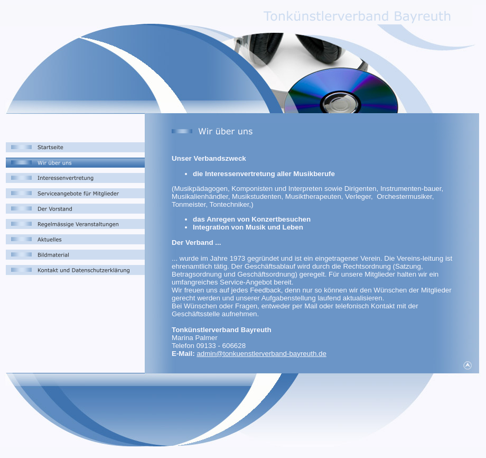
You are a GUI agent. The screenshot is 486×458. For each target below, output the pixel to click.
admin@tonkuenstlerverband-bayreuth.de (261, 354)
